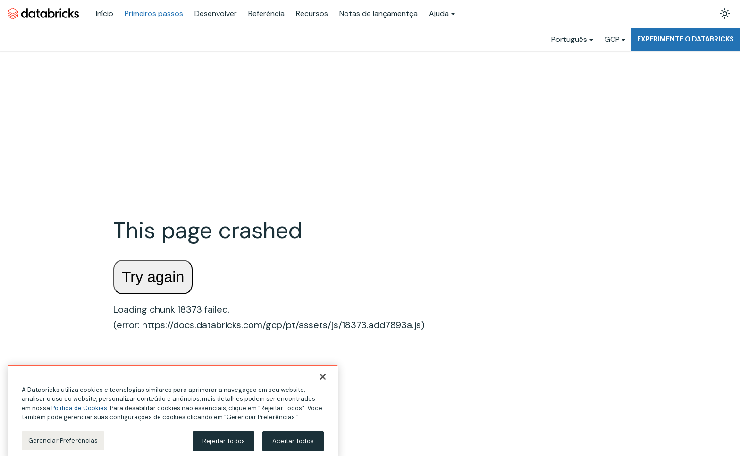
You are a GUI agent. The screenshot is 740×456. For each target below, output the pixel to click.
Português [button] (569, 39)
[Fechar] (322, 381)
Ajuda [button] (439, 13)
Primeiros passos (154, 13)
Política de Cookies (79, 412)
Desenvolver (215, 13)
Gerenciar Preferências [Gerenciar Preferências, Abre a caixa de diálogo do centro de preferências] (63, 445)
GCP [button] (612, 39)
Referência (266, 13)
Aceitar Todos (293, 445)
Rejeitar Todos (223, 445)
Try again (153, 276)
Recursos (312, 13)
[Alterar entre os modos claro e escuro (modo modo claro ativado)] (724, 13)
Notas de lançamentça (378, 13)
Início (104, 13)
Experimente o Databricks (685, 39)
